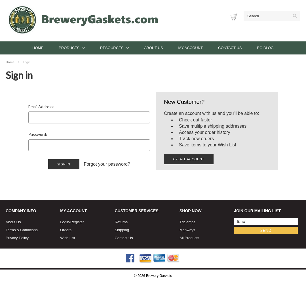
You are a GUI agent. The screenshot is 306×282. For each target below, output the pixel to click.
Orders (65, 230)
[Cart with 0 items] (234, 16)
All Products (189, 238)
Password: (37, 134)
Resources (114, 48)
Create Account (188, 159)
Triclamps (187, 222)
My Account (190, 48)
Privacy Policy (17, 238)
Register (77, 222)
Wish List (67, 238)
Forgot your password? (107, 164)
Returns (121, 222)
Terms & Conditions (22, 230)
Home (37, 48)
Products (72, 48)
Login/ (65, 222)
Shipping (122, 230)
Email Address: (41, 106)
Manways (187, 230)
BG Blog (265, 48)
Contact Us (230, 48)
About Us (153, 48)
